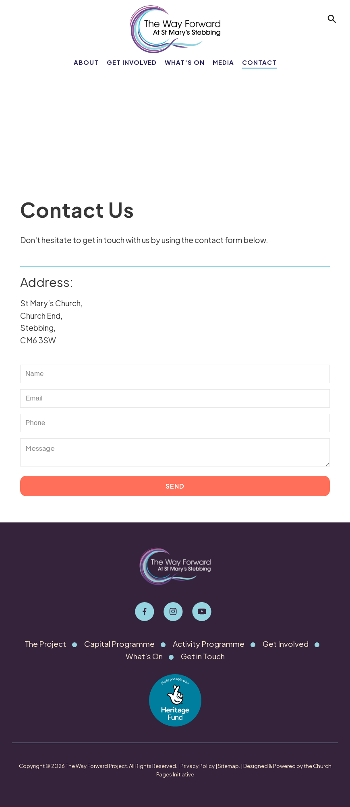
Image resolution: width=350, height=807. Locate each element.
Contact (259, 62)
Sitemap (228, 766)
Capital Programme (119, 643)
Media (223, 62)
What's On (185, 62)
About (86, 62)
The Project (44, 643)
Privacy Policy (197, 766)
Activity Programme (209, 643)
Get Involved (132, 62)
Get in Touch (202, 656)
